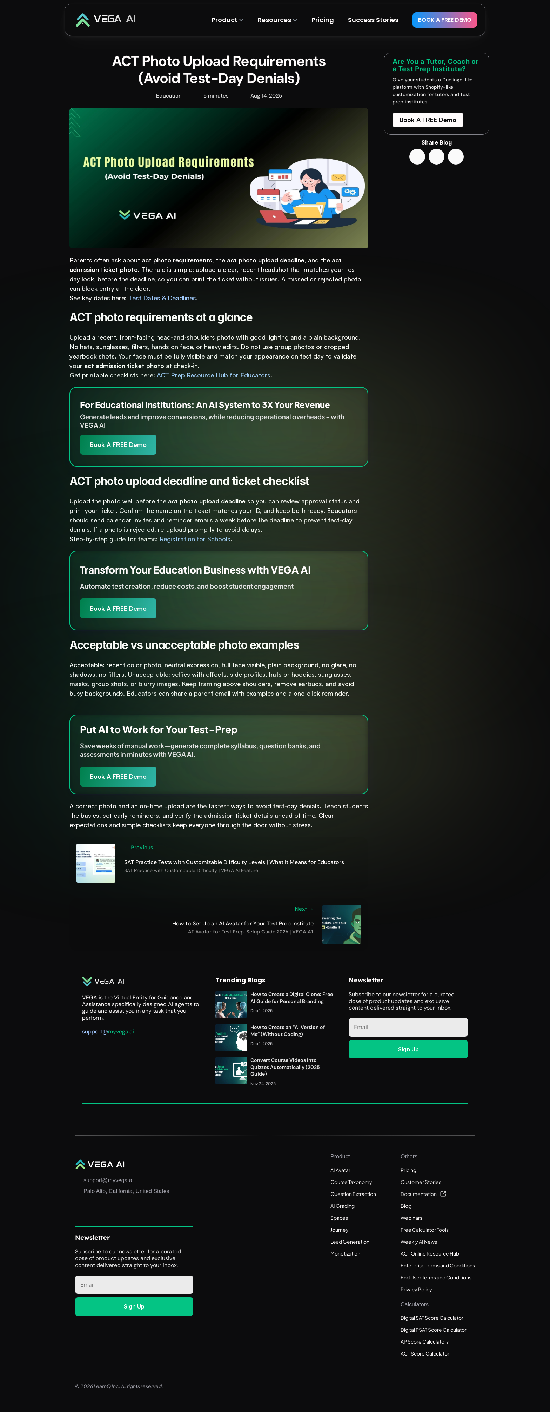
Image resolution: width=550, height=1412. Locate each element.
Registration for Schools (195, 539)
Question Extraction (353, 1194)
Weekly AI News (419, 1241)
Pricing (408, 1170)
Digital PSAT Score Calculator (434, 1329)
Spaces (339, 1217)
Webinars (411, 1217)
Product (224, 19)
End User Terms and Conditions (436, 1277)
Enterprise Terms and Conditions (438, 1265)
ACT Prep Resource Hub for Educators (213, 375)
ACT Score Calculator (425, 1353)
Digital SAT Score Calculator (432, 1317)
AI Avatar (340, 1170)
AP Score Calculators (425, 1341)
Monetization (345, 1253)
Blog (406, 1206)
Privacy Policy (416, 1289)
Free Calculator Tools (425, 1229)
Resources (274, 19)
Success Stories (373, 19)
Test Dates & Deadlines (162, 298)
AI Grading (342, 1206)
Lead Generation (349, 1241)
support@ (95, 1031)
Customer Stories (421, 1182)
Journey (339, 1229)
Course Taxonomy (351, 1182)
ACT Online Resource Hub (430, 1253)
